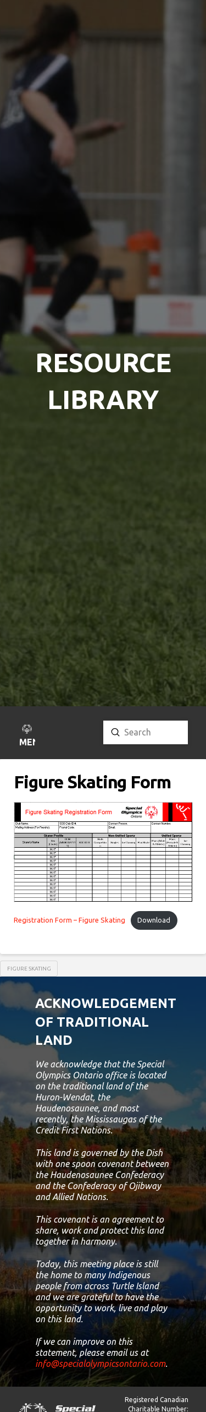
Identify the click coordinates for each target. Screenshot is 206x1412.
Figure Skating (29, 969)
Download (153, 920)
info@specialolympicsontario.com (100, 1364)
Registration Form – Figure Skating (69, 920)
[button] (26, 736)
